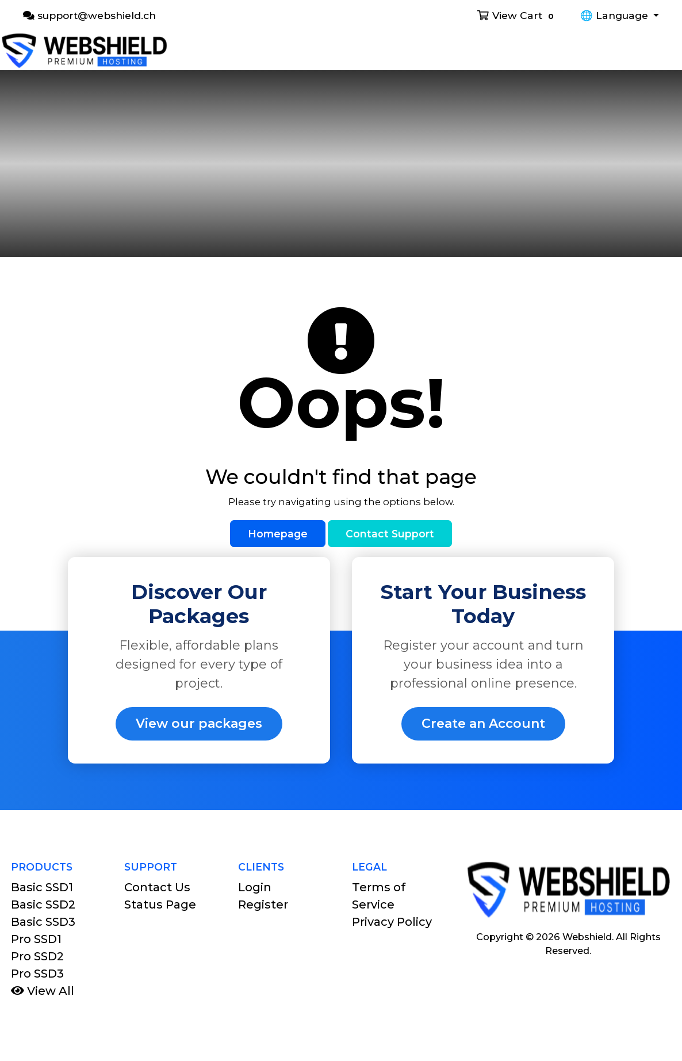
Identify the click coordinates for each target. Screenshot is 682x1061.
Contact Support (390, 534)
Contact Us (157, 887)
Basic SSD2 (43, 904)
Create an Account (483, 723)
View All (42, 991)
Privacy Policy (392, 922)
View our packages (199, 723)
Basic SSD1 (42, 887)
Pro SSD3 (37, 973)
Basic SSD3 (43, 922)
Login (254, 887)
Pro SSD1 (36, 939)
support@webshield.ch (89, 15)
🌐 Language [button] (615, 15)
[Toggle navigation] (666, 51)
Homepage (278, 534)
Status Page (160, 904)
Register (263, 904)
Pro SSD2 (37, 956)
